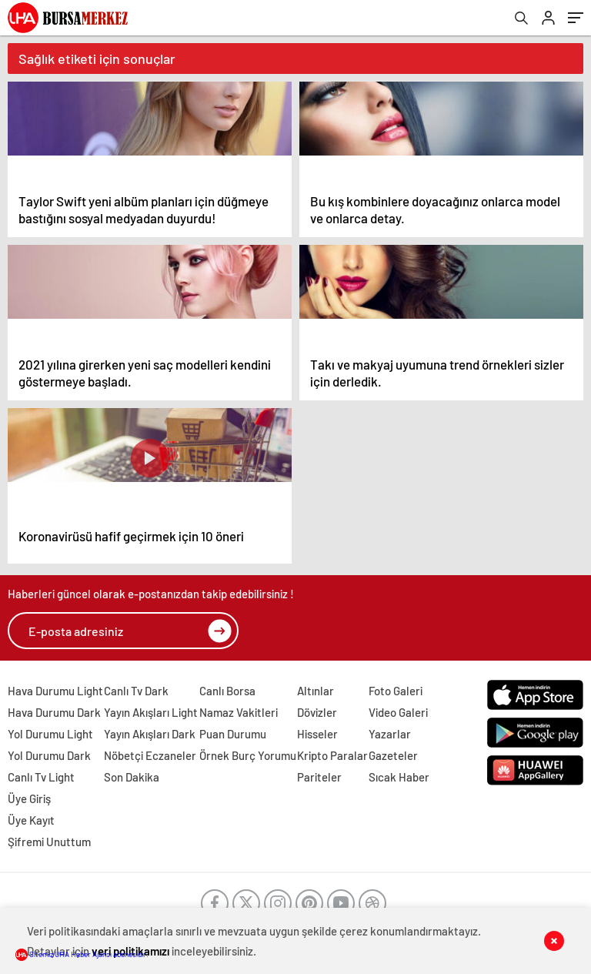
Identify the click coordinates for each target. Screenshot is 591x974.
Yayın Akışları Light (151, 712)
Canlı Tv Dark (136, 691)
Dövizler (317, 712)
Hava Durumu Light (55, 691)
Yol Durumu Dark (49, 755)
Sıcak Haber (399, 777)
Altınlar (315, 691)
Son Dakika (131, 777)
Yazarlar (390, 734)
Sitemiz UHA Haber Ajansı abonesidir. (82, 954)
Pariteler (319, 777)
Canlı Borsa (227, 691)
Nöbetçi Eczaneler (150, 755)
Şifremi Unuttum (49, 841)
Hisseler (317, 734)
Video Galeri (398, 712)
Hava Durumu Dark (54, 712)
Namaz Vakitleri (238, 712)
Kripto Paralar (332, 755)
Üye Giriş (29, 798)
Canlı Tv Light (41, 777)
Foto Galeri (395, 691)
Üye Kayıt (31, 820)
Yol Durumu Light (50, 734)
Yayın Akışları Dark (149, 734)
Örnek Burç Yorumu (247, 755)
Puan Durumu (232, 734)
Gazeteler (393, 755)
